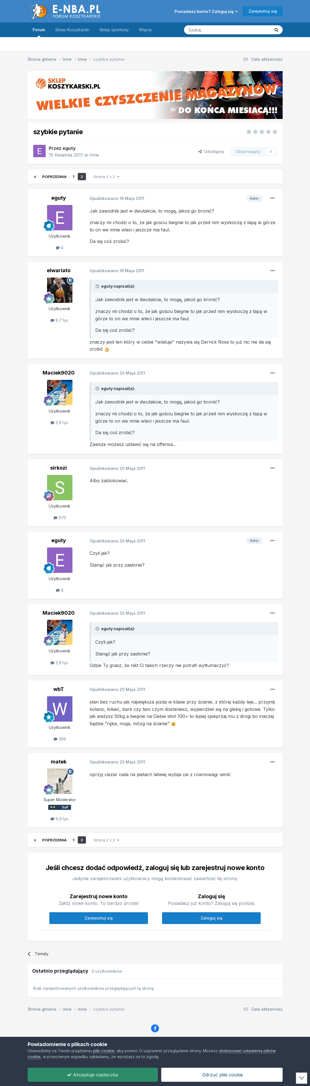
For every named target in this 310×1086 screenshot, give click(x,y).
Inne (94, 155)
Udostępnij (211, 151)
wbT (58, 689)
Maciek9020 (59, 373)
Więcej (145, 29)
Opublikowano (117, 198)
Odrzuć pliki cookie (222, 1075)
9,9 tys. (59, 818)
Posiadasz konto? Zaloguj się (206, 11)
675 (60, 517)
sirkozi (58, 468)
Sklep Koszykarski (72, 29)
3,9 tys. (59, 422)
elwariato (58, 270)
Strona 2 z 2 (106, 176)
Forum (39, 32)
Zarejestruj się (263, 11)
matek (59, 762)
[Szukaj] (213, 29)
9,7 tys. (59, 320)
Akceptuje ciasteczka (92, 1075)
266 (60, 738)
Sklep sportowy (114, 29)
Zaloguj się (211, 918)
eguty (69, 148)
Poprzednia (54, 176)
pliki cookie (103, 1050)
